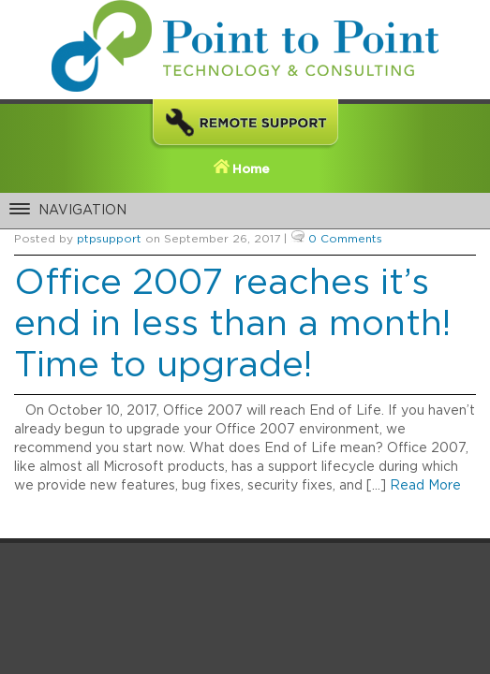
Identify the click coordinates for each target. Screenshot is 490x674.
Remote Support (245, 125)
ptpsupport (109, 238)
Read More (425, 485)
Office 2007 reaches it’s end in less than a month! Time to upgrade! (232, 325)
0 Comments (345, 238)
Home (251, 170)
